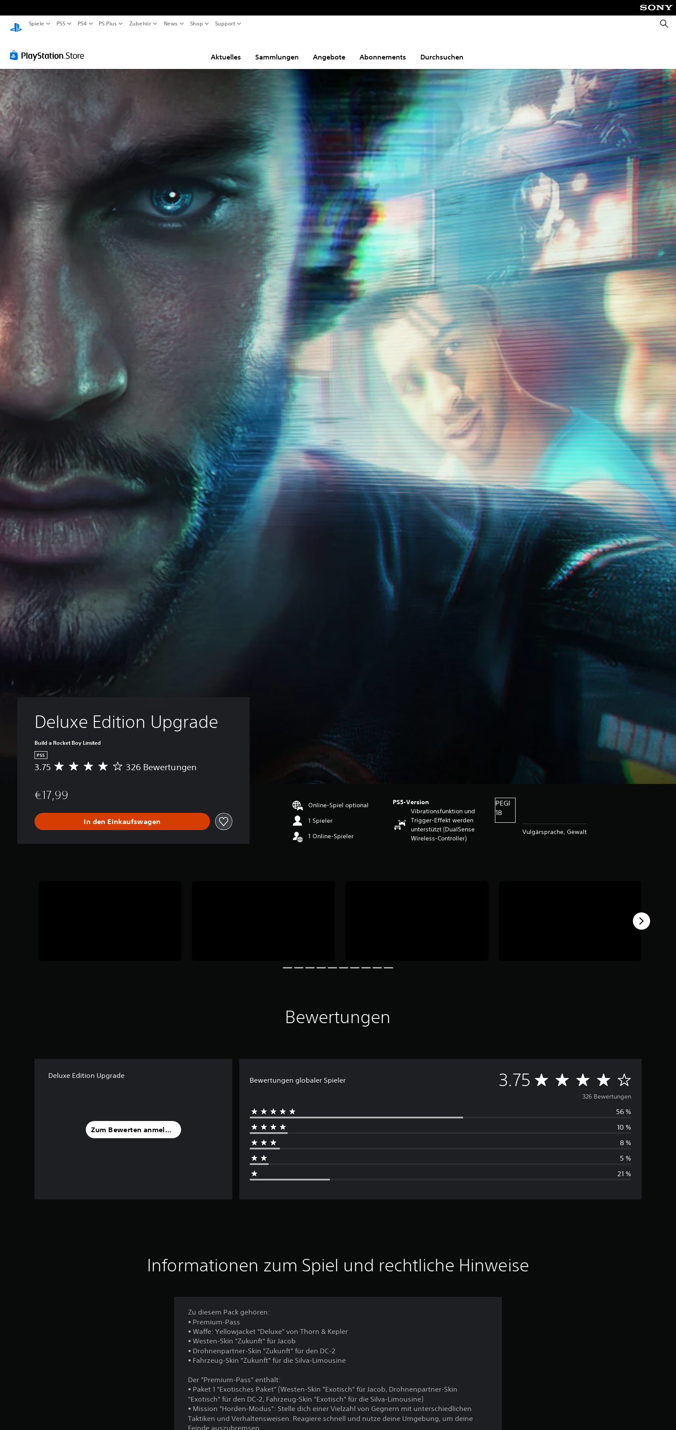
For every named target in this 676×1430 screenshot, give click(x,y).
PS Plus (107, 23)
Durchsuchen (441, 48)
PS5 (61, 23)
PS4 (82, 23)
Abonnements (383, 48)
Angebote (329, 48)
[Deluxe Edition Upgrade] (110, 913)
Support (225, 23)
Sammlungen (277, 48)
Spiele (36, 23)
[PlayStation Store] (49, 47)
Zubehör (140, 23)
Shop (196, 23)
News (171, 23)
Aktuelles (226, 48)
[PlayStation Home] (16, 24)
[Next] (641, 912)
